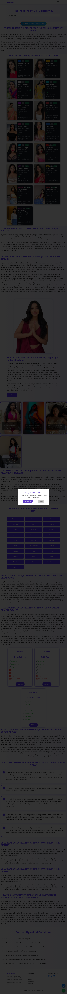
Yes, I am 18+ (28, 501)
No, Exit (41, 501)
